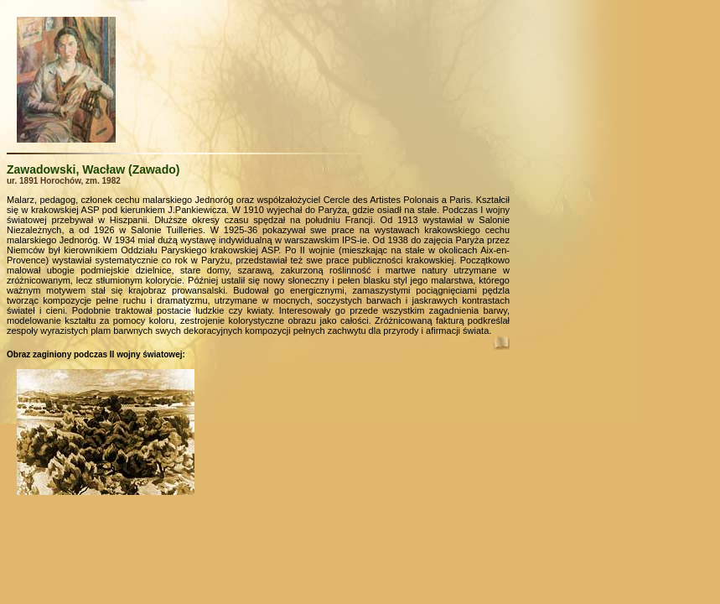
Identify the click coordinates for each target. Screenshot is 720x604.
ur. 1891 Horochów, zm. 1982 (64, 180)
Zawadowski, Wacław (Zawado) (93, 169)
